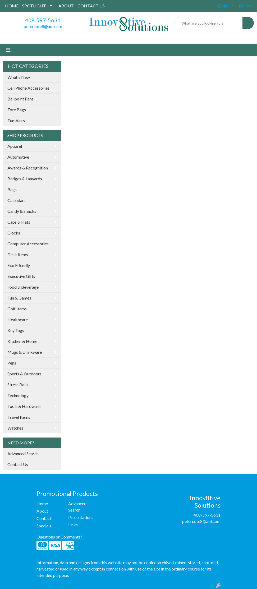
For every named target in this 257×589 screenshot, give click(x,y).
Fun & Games (19, 297)
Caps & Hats (18, 221)
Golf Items (17, 308)
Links (73, 524)
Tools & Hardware (23, 406)
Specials (43, 525)
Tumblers (16, 120)
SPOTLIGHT (34, 5)
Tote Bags (16, 109)
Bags (12, 189)
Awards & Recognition (27, 167)
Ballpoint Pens (20, 98)
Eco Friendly (18, 265)
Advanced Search (23, 453)
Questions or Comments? (59, 536)
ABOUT (66, 5)
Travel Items (18, 417)
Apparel (14, 146)
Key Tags (15, 330)
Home (42, 503)
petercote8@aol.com (43, 26)
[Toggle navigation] (8, 50)
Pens (11, 362)
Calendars (16, 200)
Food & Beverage (23, 286)
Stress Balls (17, 384)
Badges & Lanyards (24, 178)
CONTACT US (91, 5)
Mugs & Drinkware (24, 352)
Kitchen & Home (22, 341)
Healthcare (17, 319)
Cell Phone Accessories (28, 87)
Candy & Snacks (21, 211)
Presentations (80, 517)
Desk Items (17, 254)
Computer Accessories (28, 243)
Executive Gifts (21, 276)
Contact (43, 518)
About (42, 510)
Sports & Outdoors (24, 373)
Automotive (18, 156)
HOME (12, 5)
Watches (15, 427)
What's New (18, 77)
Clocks (13, 232)
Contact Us (17, 464)
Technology (18, 395)
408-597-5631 (43, 20)
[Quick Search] (209, 23)
